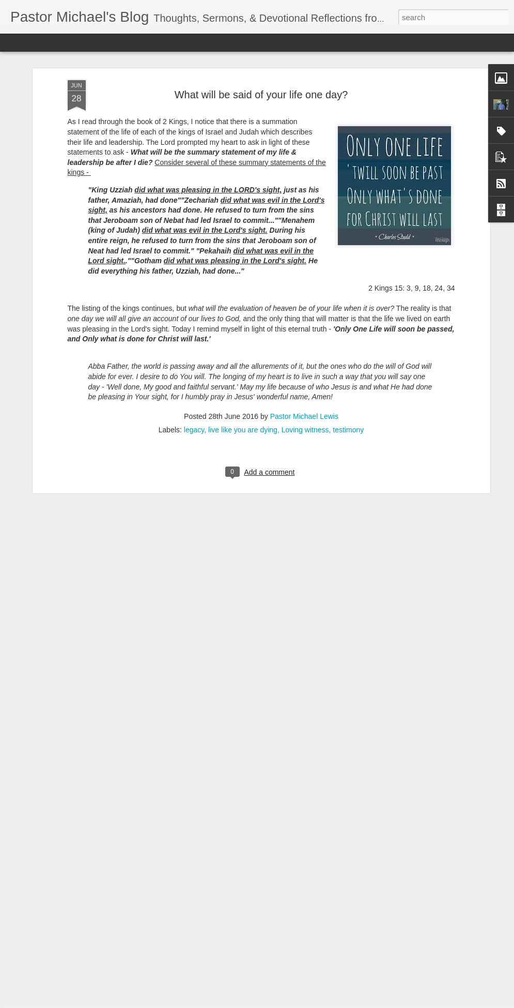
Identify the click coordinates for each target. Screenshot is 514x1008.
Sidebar (149, 42)
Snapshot (184, 42)
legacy (194, 354)
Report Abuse (319, 1002)
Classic (16, 42)
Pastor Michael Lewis (304, 341)
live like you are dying (242, 354)
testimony (348, 354)
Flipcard (48, 42)
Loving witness (305, 354)
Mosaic (118, 42)
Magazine (84, 42)
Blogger (289, 1002)
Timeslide (222, 42)
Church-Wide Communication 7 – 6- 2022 (235, 879)
